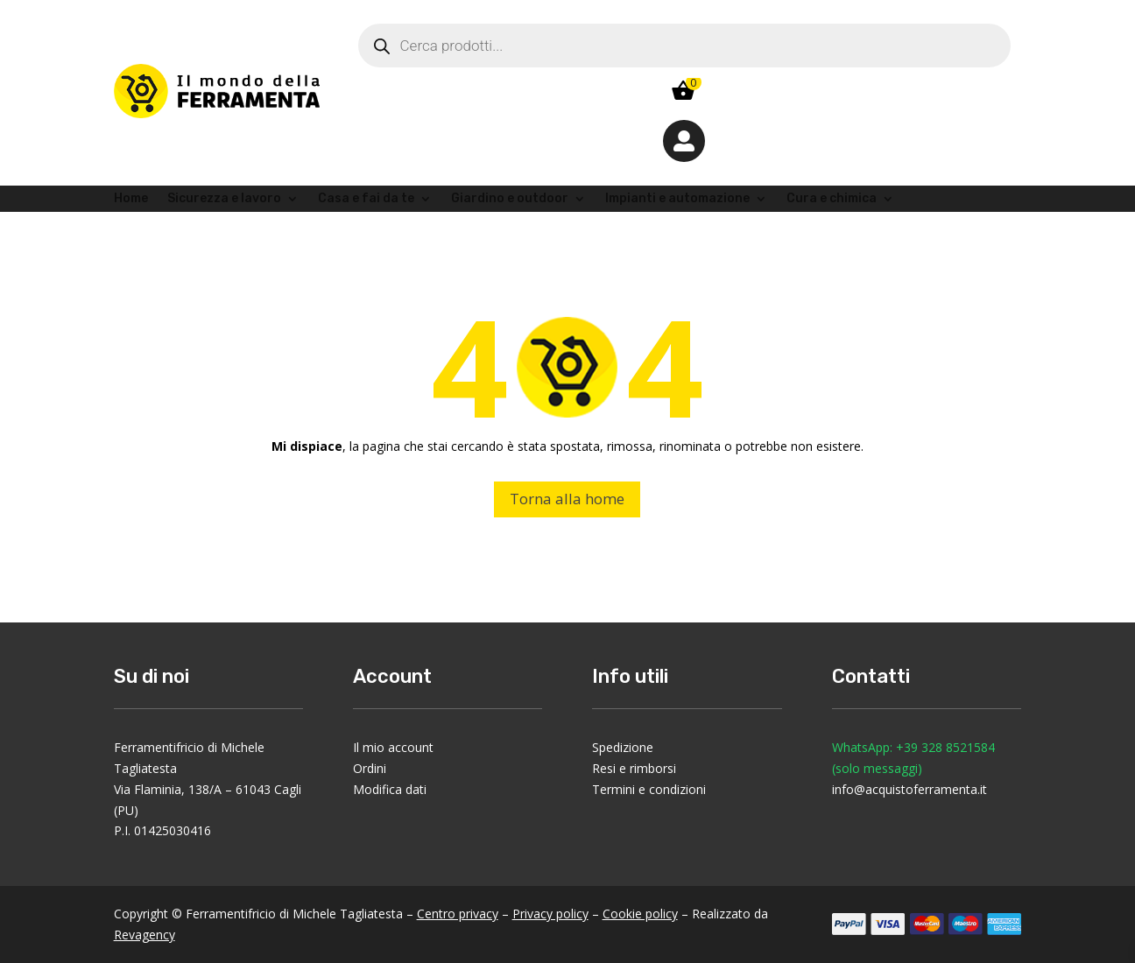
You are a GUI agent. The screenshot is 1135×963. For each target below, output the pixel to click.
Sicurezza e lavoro (224, 199)
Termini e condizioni (649, 789)
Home (131, 199)
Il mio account (393, 747)
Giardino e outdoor (509, 199)
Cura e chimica (831, 199)
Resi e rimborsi (634, 768)
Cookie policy (640, 913)
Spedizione (622, 747)
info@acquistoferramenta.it (909, 789)
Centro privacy (457, 913)
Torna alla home (567, 499)
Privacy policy (550, 913)
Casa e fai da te (366, 199)
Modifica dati (390, 789)
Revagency (144, 934)
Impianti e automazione (677, 199)
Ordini (369, 768)
